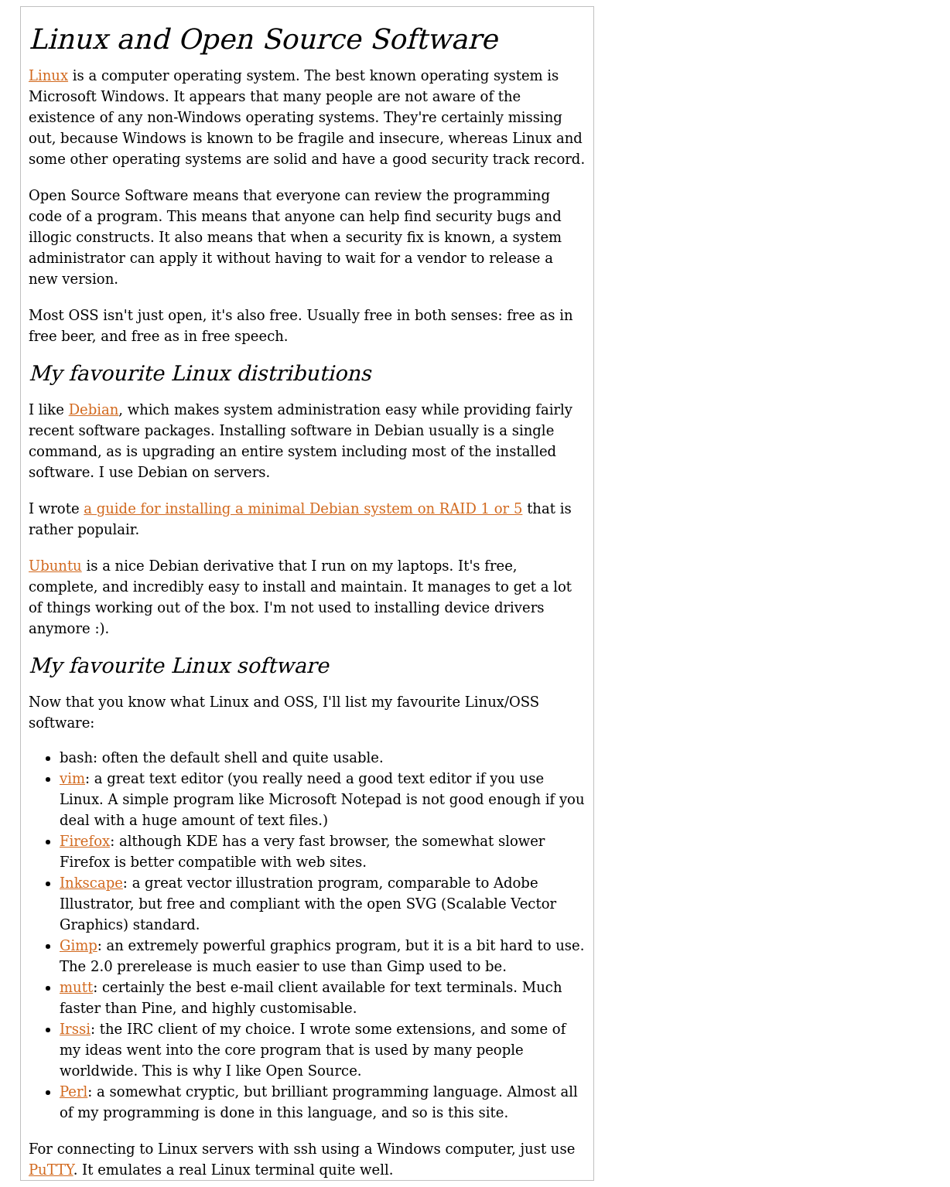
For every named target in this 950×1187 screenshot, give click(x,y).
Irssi (75, 1029)
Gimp (78, 945)
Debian (94, 409)
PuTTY (51, 1169)
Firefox (85, 841)
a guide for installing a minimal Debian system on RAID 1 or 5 (303, 508)
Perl (73, 1091)
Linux (48, 75)
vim (72, 778)
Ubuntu (55, 566)
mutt (76, 987)
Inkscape (91, 883)
